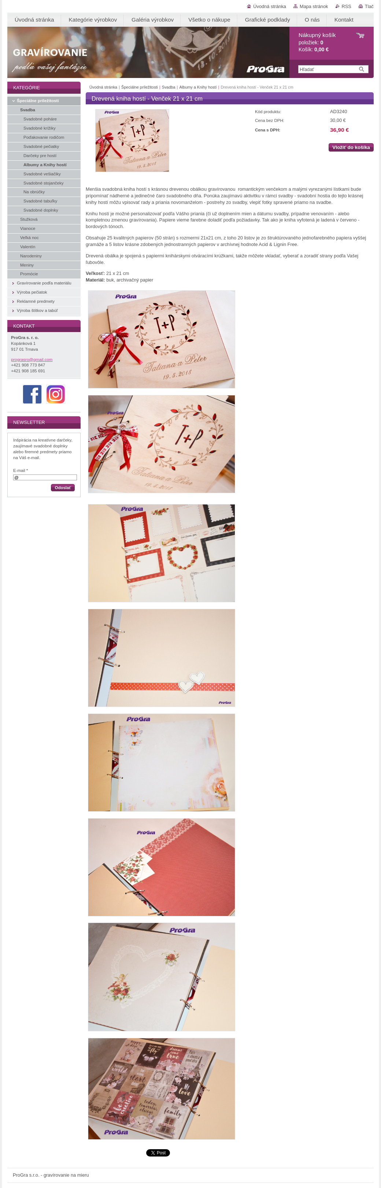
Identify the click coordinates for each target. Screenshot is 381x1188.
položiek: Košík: (317, 42)
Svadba (168, 87)
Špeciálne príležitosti (139, 87)
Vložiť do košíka (351, 147)
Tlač (369, 6)
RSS (346, 6)
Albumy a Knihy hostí (198, 87)
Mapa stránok (314, 6)
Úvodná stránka (269, 6)
